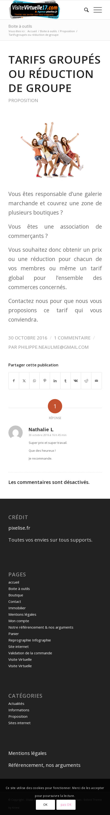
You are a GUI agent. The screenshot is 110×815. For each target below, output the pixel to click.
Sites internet (19, 722)
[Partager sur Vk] (76, 380)
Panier (13, 633)
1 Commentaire (72, 338)
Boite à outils (20, 26)
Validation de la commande (30, 653)
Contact (14, 601)
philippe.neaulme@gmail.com (53, 347)
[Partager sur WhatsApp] (34, 380)
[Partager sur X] (24, 380)
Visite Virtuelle (20, 659)
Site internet (18, 646)
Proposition (23, 100)
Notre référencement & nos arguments (40, 627)
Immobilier (17, 607)
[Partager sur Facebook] (14, 380)
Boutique (15, 595)
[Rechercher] (84, 9)
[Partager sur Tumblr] (65, 380)
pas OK (66, 805)
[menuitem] (84, 9)
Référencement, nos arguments (44, 765)
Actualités (16, 703)
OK (45, 805)
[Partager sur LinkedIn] (55, 380)
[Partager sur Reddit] (86, 380)
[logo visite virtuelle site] (45, 9)
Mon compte (18, 620)
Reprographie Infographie (29, 640)
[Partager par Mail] (96, 380)
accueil (13, 582)
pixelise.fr (19, 528)
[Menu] (95, 9)
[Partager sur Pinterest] (45, 380)
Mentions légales (22, 614)
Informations (18, 709)
